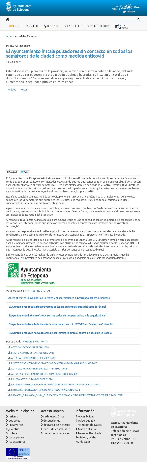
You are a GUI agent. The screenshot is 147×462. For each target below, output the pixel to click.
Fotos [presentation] (24, 89)
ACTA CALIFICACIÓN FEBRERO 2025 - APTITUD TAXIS (37, 368)
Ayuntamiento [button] (51, 26)
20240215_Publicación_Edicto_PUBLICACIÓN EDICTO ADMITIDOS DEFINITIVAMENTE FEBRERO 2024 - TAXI (65, 395)
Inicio (9, 36)
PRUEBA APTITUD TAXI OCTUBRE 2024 (30, 379)
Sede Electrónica (73, 26)
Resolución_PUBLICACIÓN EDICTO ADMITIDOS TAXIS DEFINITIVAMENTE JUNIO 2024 (54, 384)
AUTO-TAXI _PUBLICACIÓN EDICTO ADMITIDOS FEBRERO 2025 (42, 374)
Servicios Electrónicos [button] (99, 26)
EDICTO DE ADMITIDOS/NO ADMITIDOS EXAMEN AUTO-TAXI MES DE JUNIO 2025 (52, 363)
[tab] (12, 89)
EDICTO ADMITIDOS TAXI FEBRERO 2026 (31, 352)
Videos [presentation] (12, 89)
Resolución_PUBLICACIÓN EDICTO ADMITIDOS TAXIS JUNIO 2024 (44, 390)
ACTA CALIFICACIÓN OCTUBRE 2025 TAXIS (32, 358)
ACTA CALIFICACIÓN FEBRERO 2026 (28, 347)
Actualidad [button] (32, 26)
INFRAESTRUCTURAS (38, 290)
